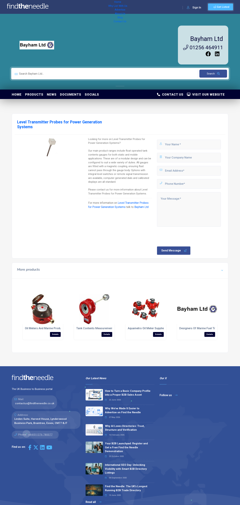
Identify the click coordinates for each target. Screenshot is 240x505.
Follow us (168, 395)
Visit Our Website (206, 94)
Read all (93, 502)
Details (55, 334)
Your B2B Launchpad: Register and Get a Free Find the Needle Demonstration (126, 447)
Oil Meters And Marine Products (45, 328)
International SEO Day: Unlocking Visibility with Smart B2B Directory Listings (126, 468)
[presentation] (182, 236)
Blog (126, 6)
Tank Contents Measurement (94, 328)
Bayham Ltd (206, 39)
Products (34, 94)
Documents (70, 94)
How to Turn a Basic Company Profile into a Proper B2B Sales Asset (127, 392)
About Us (114, 6)
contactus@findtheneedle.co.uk (34, 403)
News (52, 94)
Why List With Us (78, 6)
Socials (92, 94)
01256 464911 (203, 47)
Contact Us (139, 6)
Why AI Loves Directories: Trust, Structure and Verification (125, 428)
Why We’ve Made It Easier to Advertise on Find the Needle (123, 410)
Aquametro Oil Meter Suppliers (147, 328)
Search (213, 73)
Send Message (174, 250)
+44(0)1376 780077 (40, 434)
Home (61, 6)
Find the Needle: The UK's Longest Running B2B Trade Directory (126, 488)
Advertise (99, 6)
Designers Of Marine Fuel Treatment (202, 328)
